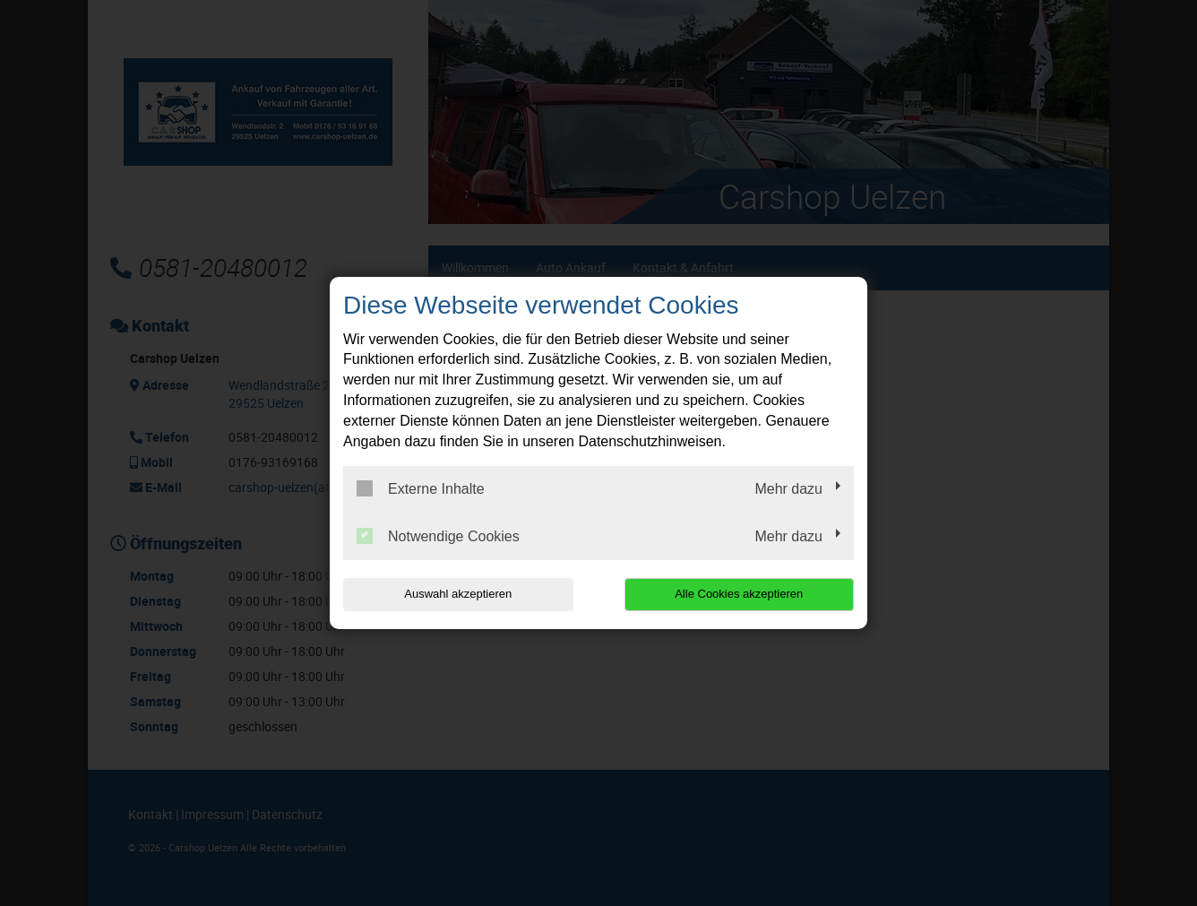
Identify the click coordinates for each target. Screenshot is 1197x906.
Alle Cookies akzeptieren (739, 593)
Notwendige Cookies (438, 536)
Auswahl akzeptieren (458, 593)
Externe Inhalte (421, 488)
